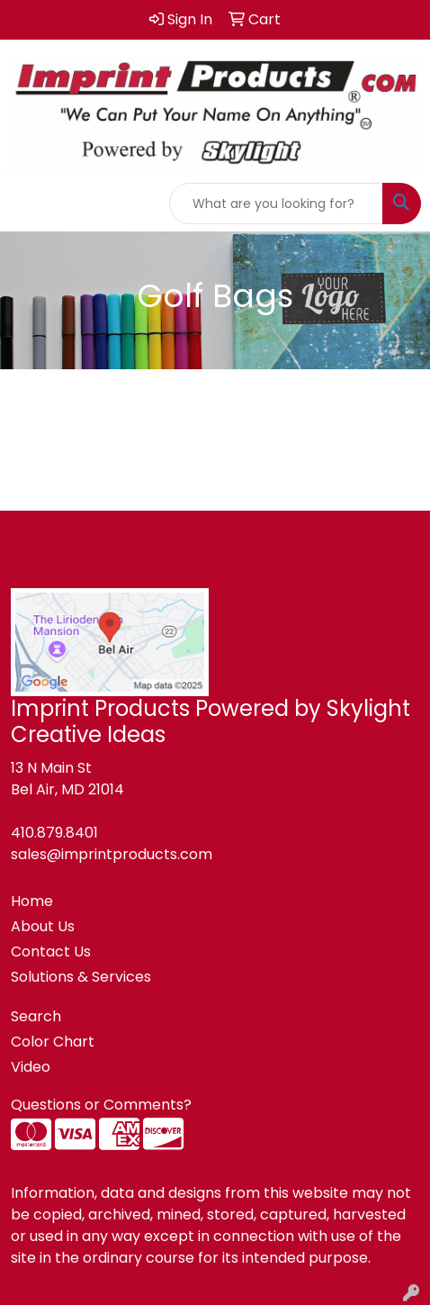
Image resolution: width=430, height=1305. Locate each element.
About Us (43, 926)
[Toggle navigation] (28, 203)
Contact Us (51, 951)
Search (36, 1016)
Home (32, 901)
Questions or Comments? (101, 1104)
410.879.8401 (54, 832)
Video (30, 1066)
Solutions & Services (81, 976)
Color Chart (52, 1041)
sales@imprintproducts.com (111, 854)
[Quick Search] (276, 203)
